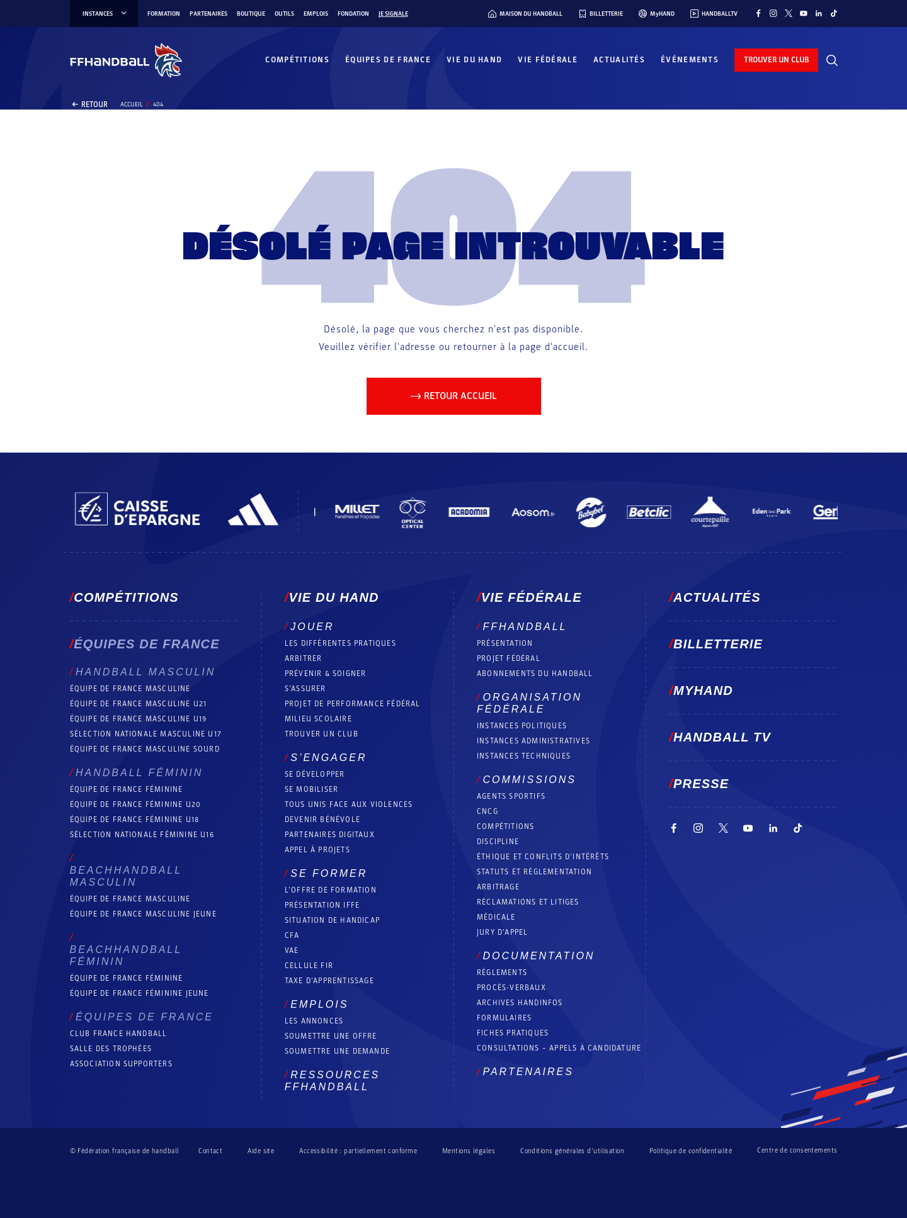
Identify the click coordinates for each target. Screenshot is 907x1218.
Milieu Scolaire (318, 718)
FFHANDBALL (524, 626)
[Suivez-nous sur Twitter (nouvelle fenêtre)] (788, 13)
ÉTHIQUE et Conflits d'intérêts (543, 856)
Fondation (353, 14)
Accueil (131, 104)
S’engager (328, 757)
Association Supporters (121, 1063)
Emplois (316, 14)
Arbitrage (498, 886)
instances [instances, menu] (105, 14)
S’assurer (305, 688)
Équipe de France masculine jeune (143, 914)
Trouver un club (321, 734)
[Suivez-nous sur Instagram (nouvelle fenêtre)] (773, 13)
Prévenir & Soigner (326, 673)
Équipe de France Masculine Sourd (145, 749)
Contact (210, 1151)
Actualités (619, 60)
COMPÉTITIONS (505, 826)
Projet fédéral (508, 658)
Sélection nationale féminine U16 (142, 834)
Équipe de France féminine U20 (136, 804)
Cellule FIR (309, 965)
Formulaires (504, 1017)
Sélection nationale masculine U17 (146, 734)
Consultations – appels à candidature (559, 1048)
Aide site (261, 1151)
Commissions (529, 779)
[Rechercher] (832, 60)
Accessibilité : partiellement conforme (358, 1151)
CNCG (487, 811)
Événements (690, 60)
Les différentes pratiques (340, 643)
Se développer (315, 774)
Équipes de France (388, 60)
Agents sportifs (511, 796)
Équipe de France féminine (126, 789)
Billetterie (718, 644)
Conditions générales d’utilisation (572, 1151)
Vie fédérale (548, 60)
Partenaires (208, 14)
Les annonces (314, 1021)
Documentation (538, 955)
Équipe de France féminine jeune (139, 993)
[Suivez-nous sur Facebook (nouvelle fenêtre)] (758, 13)
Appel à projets (317, 849)
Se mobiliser (311, 789)
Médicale (496, 917)
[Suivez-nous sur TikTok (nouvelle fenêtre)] (834, 13)
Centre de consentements (797, 1150)
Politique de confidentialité (690, 1151)
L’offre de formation (331, 890)
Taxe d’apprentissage (329, 980)
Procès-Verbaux (511, 987)
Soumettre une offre (331, 1036)
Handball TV (722, 737)
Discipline (498, 841)
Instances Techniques (524, 756)
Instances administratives (533, 740)
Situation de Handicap (332, 920)
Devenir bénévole (322, 819)
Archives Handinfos (520, 1002)
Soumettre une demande (337, 1051)
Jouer (312, 626)
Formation (163, 14)
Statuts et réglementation (534, 871)
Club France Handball (119, 1033)
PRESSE (701, 784)
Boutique (251, 14)
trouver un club (776, 60)
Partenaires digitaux (330, 834)
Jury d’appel (502, 932)
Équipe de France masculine (130, 688)
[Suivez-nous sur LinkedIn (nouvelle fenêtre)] (819, 13)
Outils (284, 14)
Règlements (502, 972)
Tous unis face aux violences (349, 804)
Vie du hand (474, 60)
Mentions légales (468, 1151)
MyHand (703, 690)
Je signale (393, 14)
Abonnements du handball (535, 673)
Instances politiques (522, 725)
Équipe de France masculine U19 (138, 718)
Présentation (505, 643)
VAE (292, 950)
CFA (292, 935)
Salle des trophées (111, 1048)
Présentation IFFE (322, 905)
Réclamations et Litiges (528, 902)
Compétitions (297, 60)
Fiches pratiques (513, 1033)
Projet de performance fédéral (353, 703)
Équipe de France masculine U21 (138, 703)
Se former (328, 873)
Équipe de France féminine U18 (135, 819)
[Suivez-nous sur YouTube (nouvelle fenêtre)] (803, 13)
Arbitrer (303, 658)
